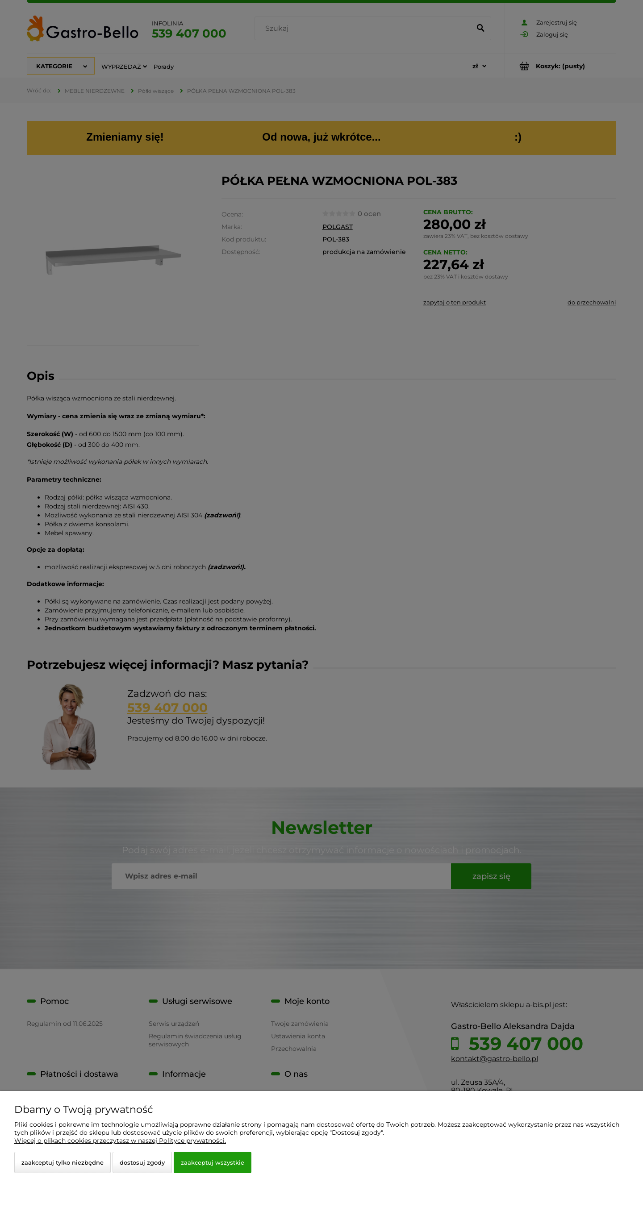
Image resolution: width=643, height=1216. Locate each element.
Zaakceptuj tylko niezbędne (62, 1162)
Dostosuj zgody (142, 1162)
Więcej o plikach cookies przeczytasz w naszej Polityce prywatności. (120, 1141)
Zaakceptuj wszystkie (212, 1162)
